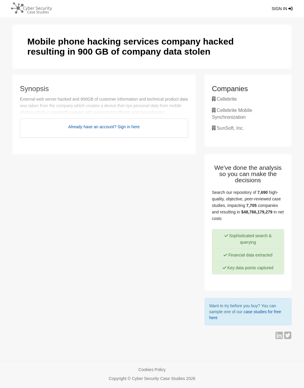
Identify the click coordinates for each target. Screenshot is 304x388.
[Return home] (30, 7)
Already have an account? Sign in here (104, 126)
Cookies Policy (152, 369)
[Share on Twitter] (288, 337)
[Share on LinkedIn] (280, 337)
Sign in (282, 8)
